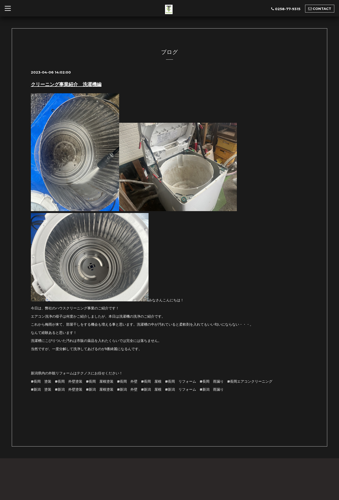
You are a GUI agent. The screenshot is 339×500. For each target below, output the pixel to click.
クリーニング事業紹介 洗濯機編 (66, 84)
